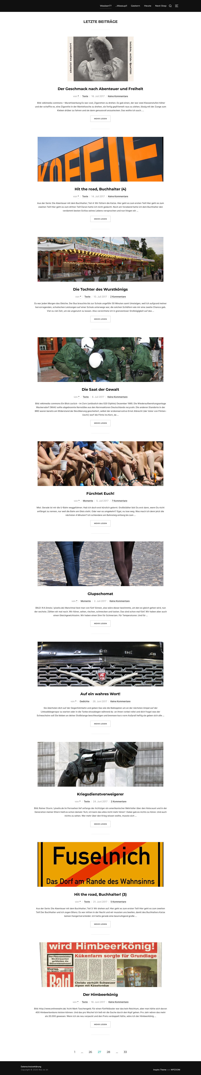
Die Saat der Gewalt (100, 389)
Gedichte (84, 701)
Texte (85, 96)
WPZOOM (175, 1069)
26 (90, 1052)
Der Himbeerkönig (100, 994)
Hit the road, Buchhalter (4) (100, 189)
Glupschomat (100, 594)
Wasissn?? (106, 5)
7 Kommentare (119, 500)
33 (125, 1052)
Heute (147, 5)
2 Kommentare (118, 296)
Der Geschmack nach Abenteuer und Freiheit (100, 89)
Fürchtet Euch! (100, 493)
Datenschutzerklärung (31, 1066)
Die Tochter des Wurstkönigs (100, 289)
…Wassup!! (121, 5)
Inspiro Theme (159, 1069)
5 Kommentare (118, 901)
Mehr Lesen (102, 118)
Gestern (135, 5)
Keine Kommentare (118, 96)
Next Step (160, 5)
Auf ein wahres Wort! (100, 694)
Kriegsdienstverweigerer (100, 794)
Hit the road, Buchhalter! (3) (100, 894)
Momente (88, 500)
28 (108, 1052)
